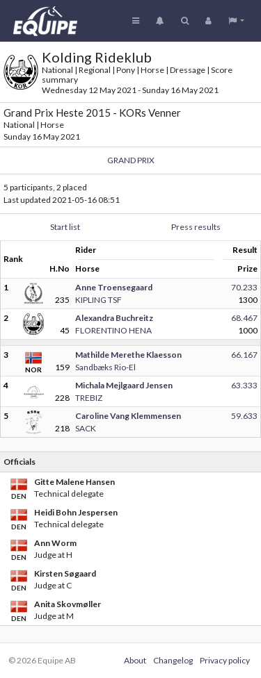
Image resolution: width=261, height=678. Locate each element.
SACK (85, 428)
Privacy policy (225, 660)
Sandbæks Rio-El (105, 367)
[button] (236, 21)
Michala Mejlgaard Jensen (124, 385)
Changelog (173, 660)
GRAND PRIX (131, 160)
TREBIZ (88, 397)
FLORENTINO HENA (113, 330)
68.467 (244, 318)
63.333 (244, 385)
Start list (65, 227)
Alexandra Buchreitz (114, 318)
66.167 (244, 354)
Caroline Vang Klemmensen (128, 416)
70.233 (244, 287)
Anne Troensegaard (113, 287)
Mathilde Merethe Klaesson (128, 354)
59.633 (244, 416)
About (135, 660)
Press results (196, 227)
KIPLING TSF (98, 300)
